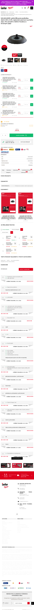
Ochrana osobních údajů (22, 521)
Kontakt (18, 527)
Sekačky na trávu (5, 530)
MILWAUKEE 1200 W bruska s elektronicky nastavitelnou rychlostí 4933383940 (9, 245)
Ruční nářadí (4, 536)
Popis (3, 170)
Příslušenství (4, 534)
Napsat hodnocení (26, 265)
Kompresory (4, 523)
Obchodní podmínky (21, 519)
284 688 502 (22, 483)
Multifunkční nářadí (6, 528)
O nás (18, 516)
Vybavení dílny (5, 538)
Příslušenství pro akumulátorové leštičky (8, 13)
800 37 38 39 (10, 142)
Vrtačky (3, 516)
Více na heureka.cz (17, 453)
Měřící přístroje (5, 537)
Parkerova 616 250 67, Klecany (25, 480)
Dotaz (15, 65)
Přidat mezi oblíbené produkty (6, 65)
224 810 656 (22, 493)
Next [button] (31, 470)
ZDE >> (26, 1)
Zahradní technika (6, 529)
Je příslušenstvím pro (27, 170)
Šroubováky (4, 519)
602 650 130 (22, 494)
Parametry (9, 170)
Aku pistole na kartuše (6, 525)
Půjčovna (19, 525)
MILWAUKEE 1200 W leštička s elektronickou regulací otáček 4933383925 (9, 239)
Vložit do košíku (21, 135)
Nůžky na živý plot (5, 532)
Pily (2, 520)
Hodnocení (24, 172)
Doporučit (20, 65)
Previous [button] (2, 470)
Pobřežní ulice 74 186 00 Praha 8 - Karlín (26, 489)
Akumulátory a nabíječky (7, 517)
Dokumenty (16, 170)
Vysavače (4, 524)
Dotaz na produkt (25, 141)
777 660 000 (22, 484)
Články (18, 518)
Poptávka (19, 524)
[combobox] (17, 224)
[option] (17, 39)
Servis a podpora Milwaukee (23, 522)
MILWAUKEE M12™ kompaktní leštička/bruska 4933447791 (9, 232)
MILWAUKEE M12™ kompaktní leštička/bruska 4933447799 (26, 232)
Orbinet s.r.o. (29, 605)
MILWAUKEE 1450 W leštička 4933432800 (26, 239)
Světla (3, 521)
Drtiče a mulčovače (6, 533)
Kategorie (8, 172)
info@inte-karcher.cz (24, 496)
